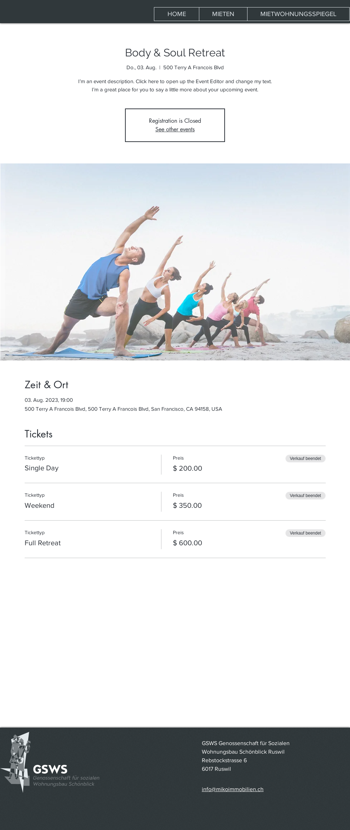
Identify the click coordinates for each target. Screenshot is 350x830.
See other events (175, 129)
